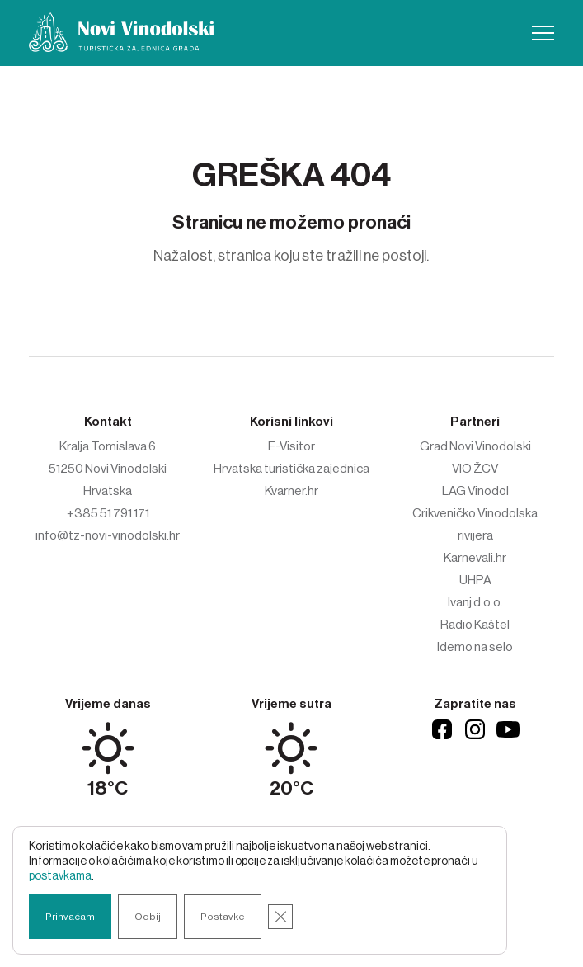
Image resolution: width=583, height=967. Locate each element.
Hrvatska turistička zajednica (291, 468)
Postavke (222, 917)
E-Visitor (291, 446)
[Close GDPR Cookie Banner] (280, 916)
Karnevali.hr (475, 557)
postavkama (60, 876)
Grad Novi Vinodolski (475, 446)
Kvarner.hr (291, 491)
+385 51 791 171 (108, 513)
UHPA (475, 580)
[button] (543, 33)
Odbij (147, 917)
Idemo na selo (475, 646)
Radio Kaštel (475, 624)
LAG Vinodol (475, 491)
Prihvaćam (70, 917)
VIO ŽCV (475, 468)
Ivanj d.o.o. (475, 602)
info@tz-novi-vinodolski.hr (107, 535)
